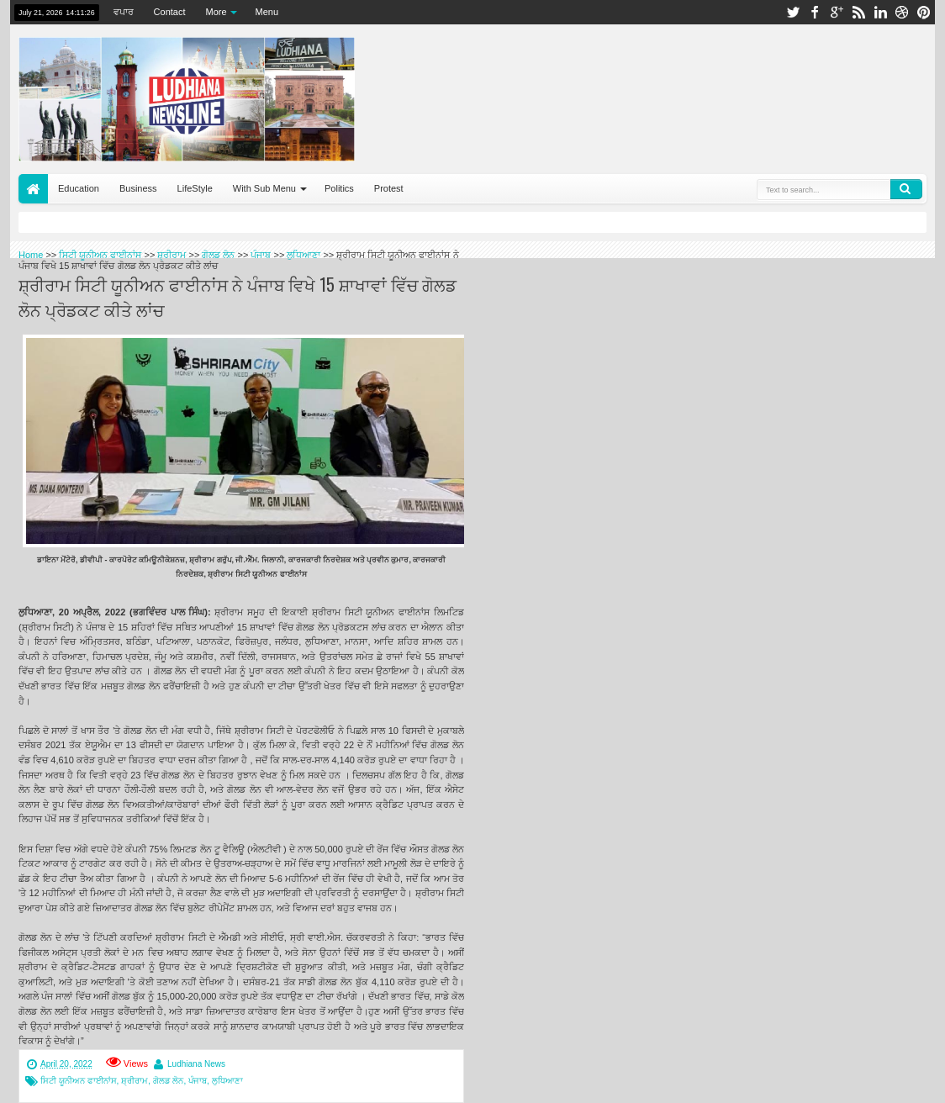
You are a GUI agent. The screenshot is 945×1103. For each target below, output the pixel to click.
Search (906, 189)
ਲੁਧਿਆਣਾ (227, 1080)
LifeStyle (195, 188)
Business (138, 188)
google (836, 12)
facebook (815, 12)
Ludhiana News (196, 1064)
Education (78, 188)
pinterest (924, 12)
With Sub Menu (264, 188)
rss (858, 12)
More (216, 12)
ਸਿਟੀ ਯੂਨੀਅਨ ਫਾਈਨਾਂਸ (78, 1080)
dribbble (902, 12)
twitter (793, 12)
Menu (267, 12)
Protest (389, 188)
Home (33, 188)
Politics (339, 188)
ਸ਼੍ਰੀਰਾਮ (134, 1080)
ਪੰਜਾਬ (197, 1080)
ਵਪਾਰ (124, 12)
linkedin (880, 12)
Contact (170, 12)
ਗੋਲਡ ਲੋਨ (168, 1080)
